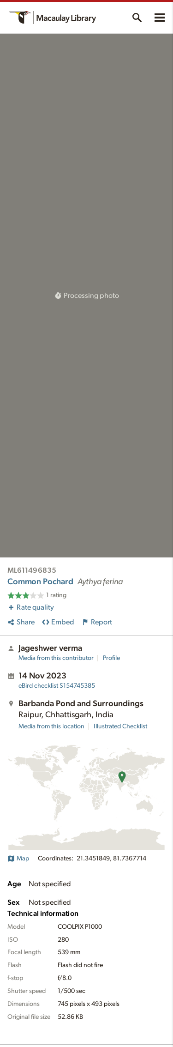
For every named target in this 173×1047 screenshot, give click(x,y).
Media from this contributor (56, 658)
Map (18, 858)
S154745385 (56, 686)
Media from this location (51, 726)
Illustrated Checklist (120, 726)
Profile (111, 658)
